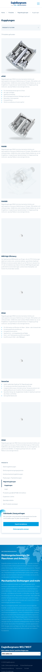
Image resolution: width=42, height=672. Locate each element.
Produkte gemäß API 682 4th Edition (14, 493)
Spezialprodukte (8, 500)
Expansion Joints (8, 496)
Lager (6, 489)
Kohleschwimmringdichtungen (13, 474)
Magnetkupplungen (23, 12)
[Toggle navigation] (38, 3)
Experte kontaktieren (21, 524)
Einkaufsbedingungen (26, 665)
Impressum (19, 668)
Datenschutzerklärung (7, 668)
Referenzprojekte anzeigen (21, 529)
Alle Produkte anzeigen (10, 504)
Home (3, 12)
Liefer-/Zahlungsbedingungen (9, 665)
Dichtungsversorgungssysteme (13, 470)
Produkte (11, 12)
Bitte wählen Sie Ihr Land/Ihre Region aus (14, 650)
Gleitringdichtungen (9, 466)
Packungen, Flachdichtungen (12, 478)
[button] (21, 27)
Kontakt (26, 668)
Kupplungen (8, 485)
